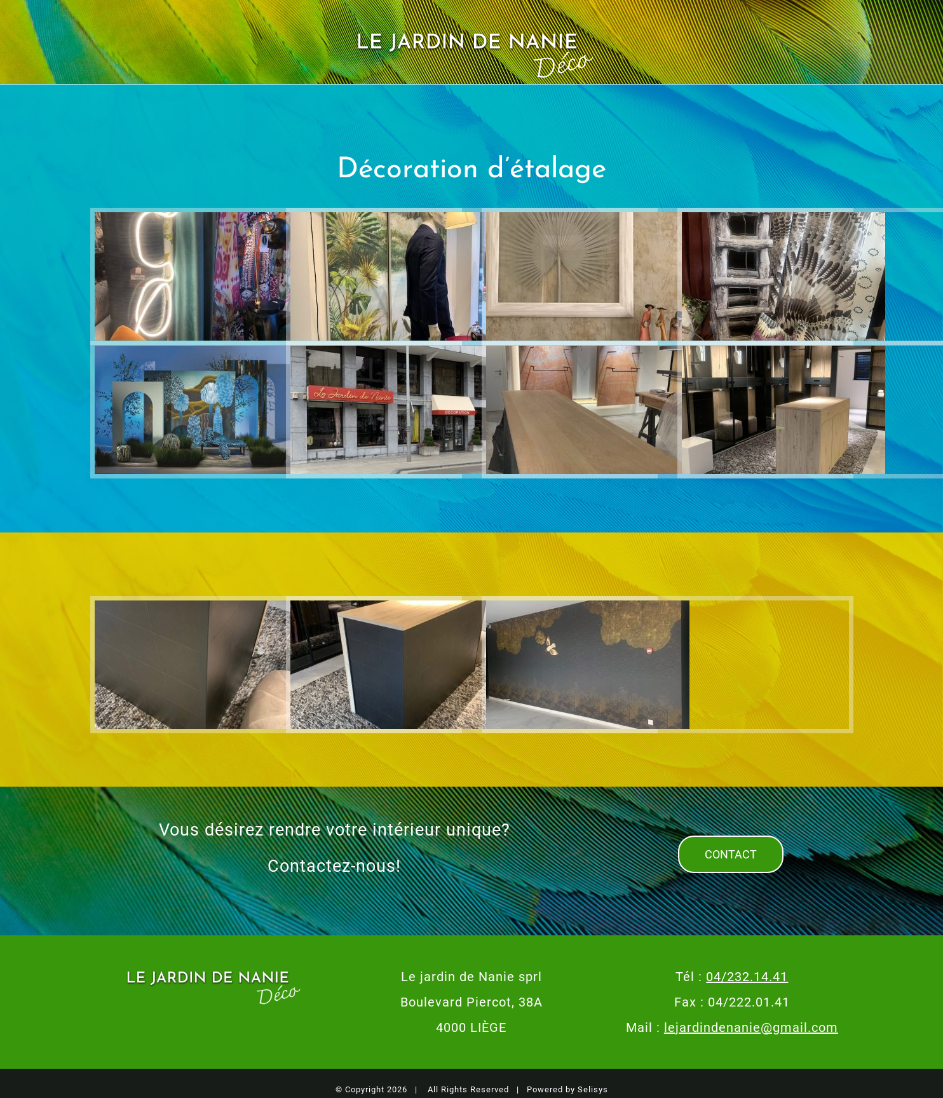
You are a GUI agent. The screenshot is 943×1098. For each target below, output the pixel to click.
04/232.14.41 (747, 976)
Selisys (593, 1089)
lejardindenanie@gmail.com (751, 1027)
